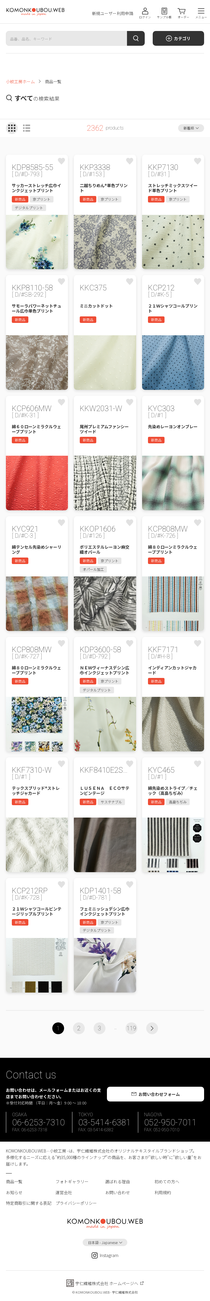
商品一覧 (14, 1181)
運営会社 (64, 1192)
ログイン (145, 17)
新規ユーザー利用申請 (112, 13)
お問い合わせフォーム (159, 1094)
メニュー (201, 17)
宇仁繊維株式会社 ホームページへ (106, 1283)
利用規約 (162, 1192)
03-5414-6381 (104, 1122)
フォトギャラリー (72, 1181)
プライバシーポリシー (76, 1203)
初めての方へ (166, 1181)
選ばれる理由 (117, 1181)
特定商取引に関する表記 (28, 1203)
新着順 (188, 127)
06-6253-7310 (38, 1122)
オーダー (183, 17)
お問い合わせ (117, 1192)
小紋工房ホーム (20, 81)
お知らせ (14, 1192)
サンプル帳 (164, 17)
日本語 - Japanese (103, 1242)
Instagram (105, 1255)
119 (131, 1028)
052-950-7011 (170, 1122)
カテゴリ (182, 38)
